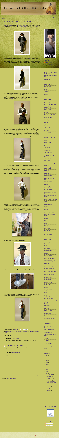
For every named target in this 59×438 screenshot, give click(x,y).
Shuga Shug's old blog (48, 323)
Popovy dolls (46, 308)
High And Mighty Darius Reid (21, 25)
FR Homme (31, 331)
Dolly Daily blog (47, 230)
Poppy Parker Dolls (48, 310)
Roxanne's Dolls (47, 316)
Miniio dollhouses (47, 279)
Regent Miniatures (47, 313)
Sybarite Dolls (47, 127)
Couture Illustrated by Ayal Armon (50, 199)
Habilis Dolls (46, 247)
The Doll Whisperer (48, 332)
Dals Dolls (46, 209)
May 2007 (49, 386)
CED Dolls (46, 89)
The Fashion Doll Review (49, 336)
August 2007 (49, 380)
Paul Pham (46, 119)
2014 (47, 360)
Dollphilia (46, 225)
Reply (7, 341)
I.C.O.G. (45, 144)
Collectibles (49, 414)
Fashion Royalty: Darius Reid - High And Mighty (18, 21)
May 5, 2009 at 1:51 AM (15, 352)
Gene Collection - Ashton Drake (50, 104)
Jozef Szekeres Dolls (48, 110)
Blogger (36, 435)
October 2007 (49, 376)
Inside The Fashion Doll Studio (50, 256)
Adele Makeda (23, 98)
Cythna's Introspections (48, 204)
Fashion (50, 413)
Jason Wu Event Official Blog (49, 260)
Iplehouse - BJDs (47, 107)
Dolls (48, 413)
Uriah (45, 345)
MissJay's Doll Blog (48, 282)
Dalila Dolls (46, 207)
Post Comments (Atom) (11, 378)
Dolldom (45, 223)
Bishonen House (47, 86)
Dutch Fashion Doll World (49, 236)
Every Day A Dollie (47, 237)
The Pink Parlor (47, 147)
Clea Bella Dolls (47, 91)
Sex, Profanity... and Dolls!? (49, 318)
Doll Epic (46, 220)
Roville (45, 315)
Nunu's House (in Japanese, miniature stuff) (49, 296)
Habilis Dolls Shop (47, 248)
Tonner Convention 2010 (49, 341)
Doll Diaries (46, 217)
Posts (46, 423)
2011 (47, 366)
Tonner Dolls (46, 130)
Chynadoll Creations (48, 187)
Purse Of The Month (48, 311)
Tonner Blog (46, 340)
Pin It (4, 326)
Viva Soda (46, 348)
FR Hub (45, 245)
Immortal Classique (48, 255)
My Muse (46, 287)
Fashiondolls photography (49, 243)
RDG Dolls (46, 122)
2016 (47, 357)
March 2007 (49, 390)
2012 (47, 364)
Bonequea (46, 184)
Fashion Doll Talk (47, 142)
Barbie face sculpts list (48, 167)
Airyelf (29, 435)
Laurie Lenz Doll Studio (48, 266)
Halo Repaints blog (47, 250)
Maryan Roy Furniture (48, 277)
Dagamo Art (46, 206)
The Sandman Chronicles (49, 69)
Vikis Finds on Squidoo (48, 346)
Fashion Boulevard (47, 99)
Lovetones (46, 112)
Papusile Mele (47, 305)
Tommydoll (46, 338)
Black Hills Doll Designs (48, 182)
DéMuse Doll (46, 211)
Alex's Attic (46, 162)
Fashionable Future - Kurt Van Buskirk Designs (50, 242)
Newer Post (5, 376)
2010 (47, 367)
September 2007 (50, 378)
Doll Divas (46, 139)
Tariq (30, 58)
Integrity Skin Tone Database (49, 258)
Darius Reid (14, 331)
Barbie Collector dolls (48, 84)
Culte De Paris (47, 202)
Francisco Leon (8, 27)
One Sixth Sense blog (48, 298)
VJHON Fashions (47, 350)
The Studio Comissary (48, 150)
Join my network (51, 415)
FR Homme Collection (22, 26)
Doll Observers (47, 140)
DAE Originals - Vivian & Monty (50, 92)
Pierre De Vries (37, 26)
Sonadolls (46, 125)
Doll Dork (46, 218)
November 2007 (50, 374)
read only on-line (27, 27)
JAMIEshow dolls (47, 109)
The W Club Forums (48, 152)
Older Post (39, 376)
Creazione (46, 201)
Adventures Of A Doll (48, 160)
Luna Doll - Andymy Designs (49, 114)
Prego (45, 145)
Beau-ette (46, 171)
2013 (47, 362)
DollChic (46, 94)
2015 (47, 358)
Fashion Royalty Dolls (48, 101)
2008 (47, 371)
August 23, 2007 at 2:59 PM (16, 338)
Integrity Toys (46, 106)
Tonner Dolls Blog (47, 132)
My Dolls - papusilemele (48, 285)
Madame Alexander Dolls (49, 115)
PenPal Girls (46, 120)
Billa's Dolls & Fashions (48, 176)
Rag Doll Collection (48, 124)
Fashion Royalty (26, 331)
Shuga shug (46, 321)
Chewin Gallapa (47, 186)
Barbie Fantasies (47, 168)
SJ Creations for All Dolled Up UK (50, 325)
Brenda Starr (46, 87)
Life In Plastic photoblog (48, 270)
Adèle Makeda (9, 331)
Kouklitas (46, 265)
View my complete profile (49, 64)
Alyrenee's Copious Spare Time (50, 163)
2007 (47, 373)
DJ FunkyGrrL (9, 345)
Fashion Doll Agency (48, 239)
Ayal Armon (46, 165)
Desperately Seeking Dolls (49, 212)
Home (22, 376)
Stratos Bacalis (49, 62)
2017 (47, 355)
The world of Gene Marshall (49, 129)
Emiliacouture (46, 97)
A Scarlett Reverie (47, 158)
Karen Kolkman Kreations (49, 261)
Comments (47, 425)
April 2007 (49, 388)
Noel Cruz (46, 294)
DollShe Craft (46, 96)
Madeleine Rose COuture (49, 274)
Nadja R (12, 98)
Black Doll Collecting (48, 181)
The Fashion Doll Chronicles (50, 411)
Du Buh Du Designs (48, 234)
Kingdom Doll (46, 263)
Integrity (35, 331)
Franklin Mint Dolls (47, 102)
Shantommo (46, 320)
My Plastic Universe (48, 289)
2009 (47, 369)
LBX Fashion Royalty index (49, 268)
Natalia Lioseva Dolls (48, 117)
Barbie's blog (46, 170)
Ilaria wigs (46, 253)
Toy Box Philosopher (48, 343)
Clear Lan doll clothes (48, 189)
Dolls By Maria (47, 228)
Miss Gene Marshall (48, 280)
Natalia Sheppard (47, 290)
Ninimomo (46, 292)
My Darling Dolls (47, 284)
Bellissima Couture (47, 173)
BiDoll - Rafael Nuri (48, 175)
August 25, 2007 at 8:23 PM (17, 345)
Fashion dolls (19, 331)
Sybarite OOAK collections (49, 329)
